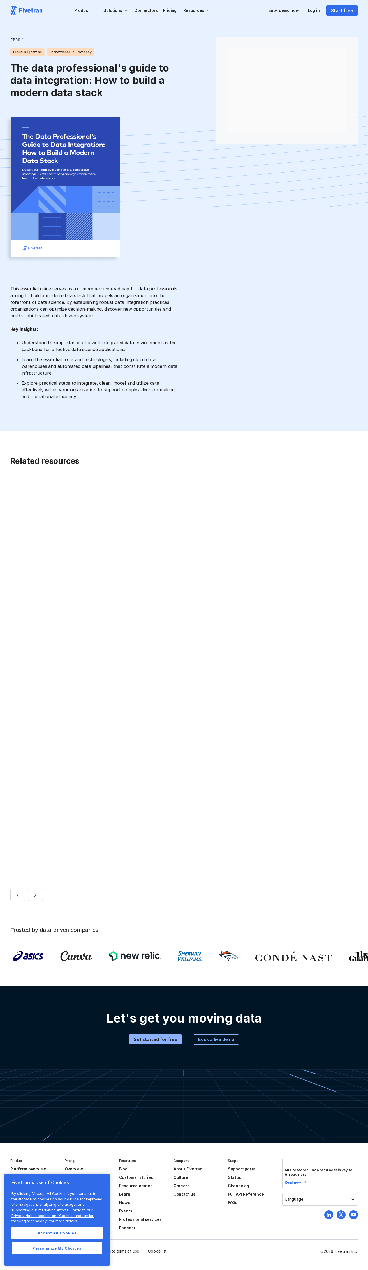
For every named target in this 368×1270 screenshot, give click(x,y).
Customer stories (136, 1177)
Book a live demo (216, 1039)
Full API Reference (246, 1194)
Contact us (184, 1194)
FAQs (232, 1202)
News (124, 1202)
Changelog (238, 1185)
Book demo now (283, 10)
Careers (181, 1185)
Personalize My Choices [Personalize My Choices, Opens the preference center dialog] (57, 1248)
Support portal (242, 1168)
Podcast (127, 1227)
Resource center (135, 1185)
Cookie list (157, 1251)
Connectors (146, 10)
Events (125, 1211)
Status (234, 1177)
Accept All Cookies (57, 1233)
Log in (314, 10)
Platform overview (28, 1168)
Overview (74, 1168)
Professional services (140, 1219)
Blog (123, 1168)
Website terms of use (119, 1251)
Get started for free (155, 1039)
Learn (124, 1194)
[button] (85, 10)
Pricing (170, 10)
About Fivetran (187, 1168)
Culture (180, 1177)
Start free (342, 10)
